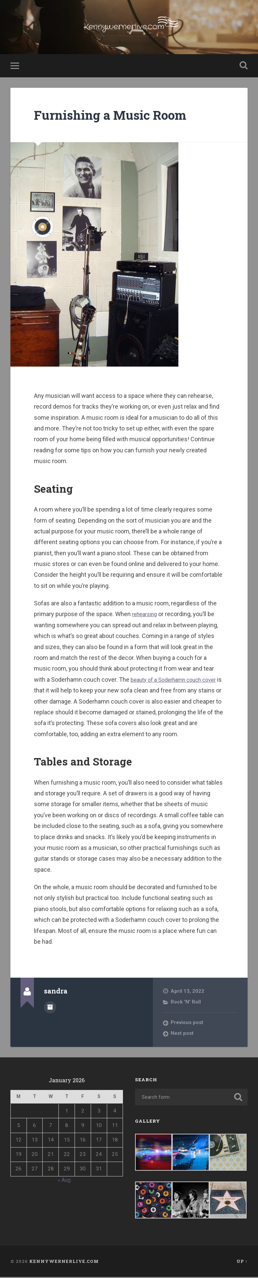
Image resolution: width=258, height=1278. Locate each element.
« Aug (64, 1180)
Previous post (188, 1024)
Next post (182, 1034)
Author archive (50, 1008)
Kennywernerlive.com (64, 1262)
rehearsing (146, 615)
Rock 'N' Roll (186, 1003)
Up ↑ (242, 1262)
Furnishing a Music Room (117, 115)
